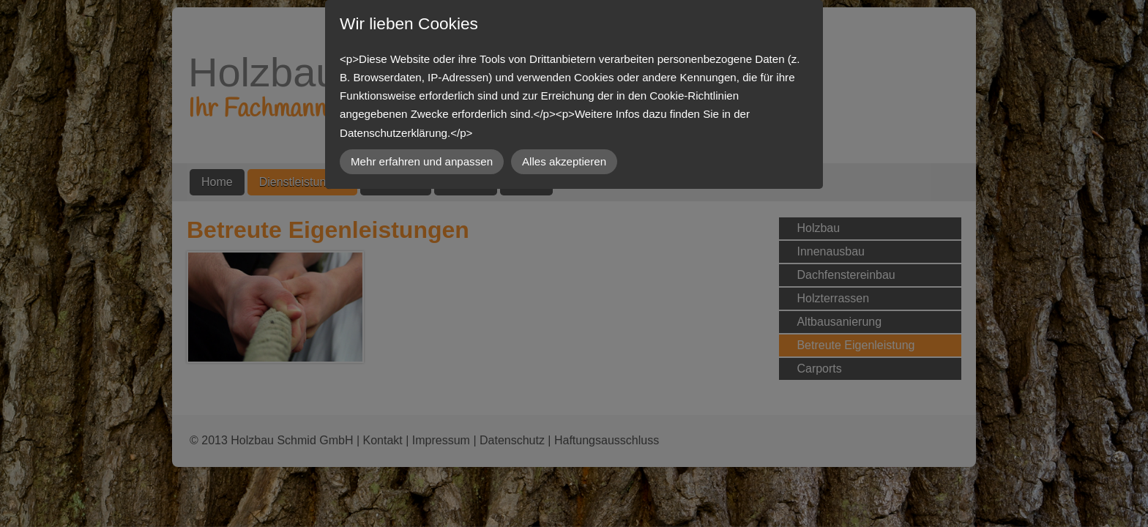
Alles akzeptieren (564, 161)
